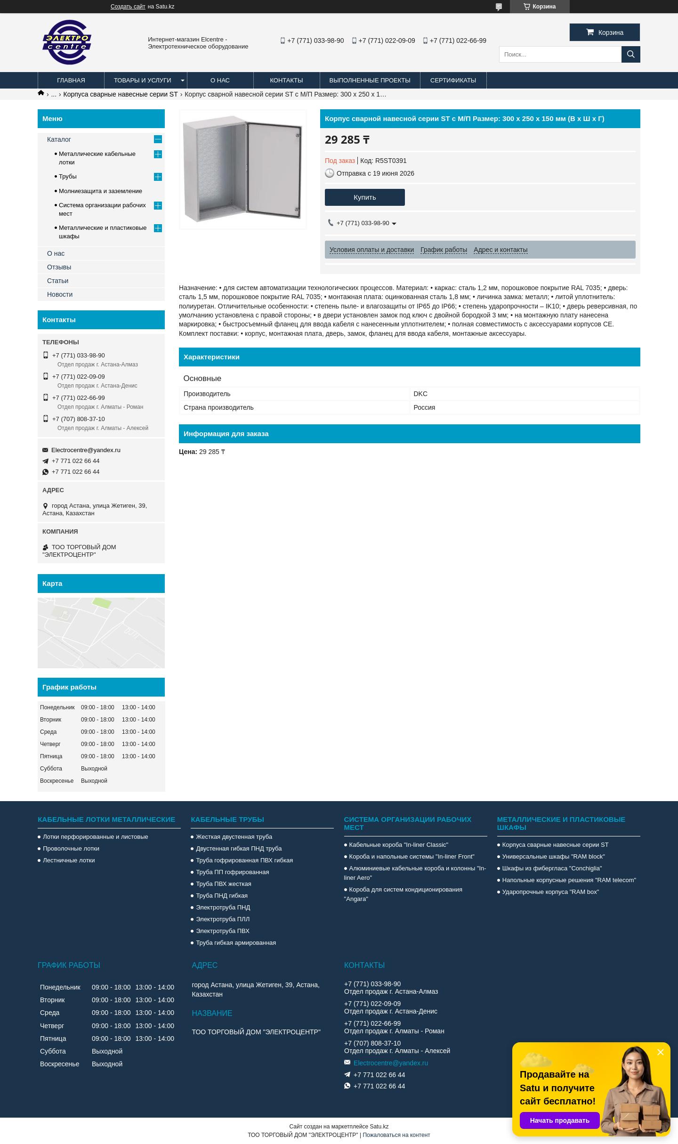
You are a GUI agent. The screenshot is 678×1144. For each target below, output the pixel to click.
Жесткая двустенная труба (234, 836)
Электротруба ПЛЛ (223, 919)
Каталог (59, 139)
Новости (60, 294)
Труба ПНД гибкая (222, 895)
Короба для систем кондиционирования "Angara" (403, 894)
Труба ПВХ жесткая (223, 883)
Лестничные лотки (69, 860)
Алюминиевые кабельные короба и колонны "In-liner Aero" (415, 873)
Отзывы (59, 267)
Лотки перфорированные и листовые (95, 836)
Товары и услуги (142, 80)
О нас (220, 80)
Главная (71, 80)
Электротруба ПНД (223, 907)
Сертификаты (453, 80)
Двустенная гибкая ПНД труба (239, 848)
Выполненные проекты (370, 80)
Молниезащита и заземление (100, 191)
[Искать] (631, 54)
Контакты (286, 80)
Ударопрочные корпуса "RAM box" (550, 891)
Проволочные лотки (71, 848)
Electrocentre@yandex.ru (86, 450)
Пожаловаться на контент (396, 1135)
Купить (365, 197)
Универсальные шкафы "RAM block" (553, 856)
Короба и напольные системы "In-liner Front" (412, 856)
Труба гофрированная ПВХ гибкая (244, 860)
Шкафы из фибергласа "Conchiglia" (552, 868)
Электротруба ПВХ (222, 930)
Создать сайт (128, 6)
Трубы (68, 176)
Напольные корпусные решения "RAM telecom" (569, 880)
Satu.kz (379, 1126)
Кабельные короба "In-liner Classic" (399, 844)
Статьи (57, 280)
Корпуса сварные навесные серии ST (121, 94)
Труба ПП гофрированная (232, 872)
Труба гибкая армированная (236, 942)
